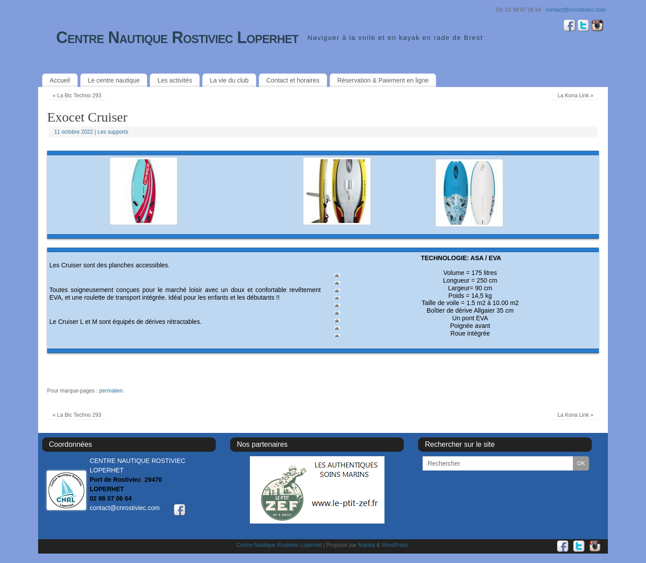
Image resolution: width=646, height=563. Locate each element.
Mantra (366, 545)
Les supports (112, 132)
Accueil (60, 80)
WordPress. (395, 545)
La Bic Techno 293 (76, 95)
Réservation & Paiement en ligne (383, 80)
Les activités (174, 80)
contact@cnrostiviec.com (576, 10)
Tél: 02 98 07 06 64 (518, 10)
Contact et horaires (292, 80)
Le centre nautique (114, 80)
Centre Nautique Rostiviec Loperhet (177, 37)
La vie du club (229, 80)
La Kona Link (576, 95)
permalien (111, 391)
